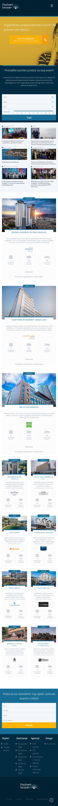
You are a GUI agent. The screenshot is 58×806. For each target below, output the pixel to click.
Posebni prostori (6, 749)
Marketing (29, 799)
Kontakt (19, 799)
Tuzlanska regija (22, 765)
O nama (9, 799)
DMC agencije (35, 745)
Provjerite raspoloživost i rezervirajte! (29, 276)
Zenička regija (21, 771)
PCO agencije (35, 752)
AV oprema (51, 743)
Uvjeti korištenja (42, 799)
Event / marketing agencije (36, 769)
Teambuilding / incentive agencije (37, 759)
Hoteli (5, 743)
